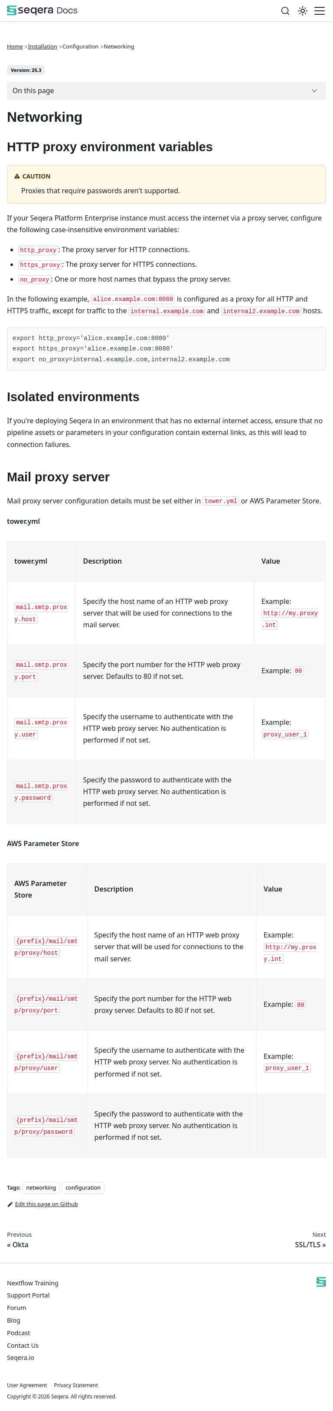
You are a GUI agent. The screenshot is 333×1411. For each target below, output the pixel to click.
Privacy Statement (76, 1385)
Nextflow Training (33, 1283)
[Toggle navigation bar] (319, 10)
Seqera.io (20, 1357)
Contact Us (23, 1345)
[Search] (285, 10)
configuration (83, 1187)
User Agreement (27, 1385)
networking (41, 1187)
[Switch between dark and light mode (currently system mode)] (303, 11)
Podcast (18, 1333)
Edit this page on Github (42, 1204)
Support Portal (28, 1295)
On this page (33, 90)
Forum (16, 1308)
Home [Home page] (15, 46)
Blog (13, 1320)
